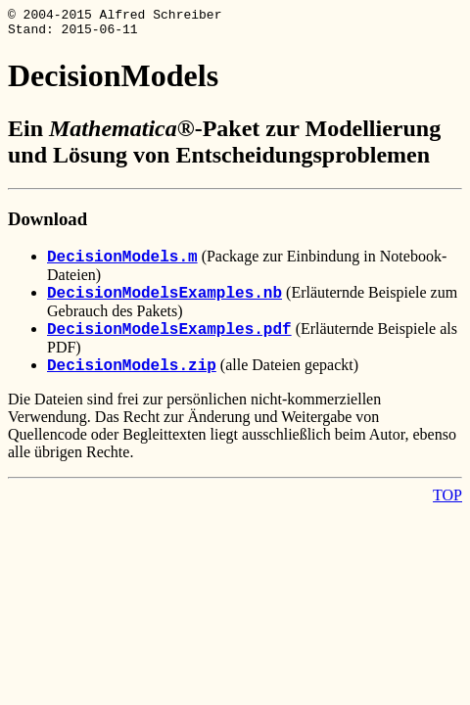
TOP (447, 501)
